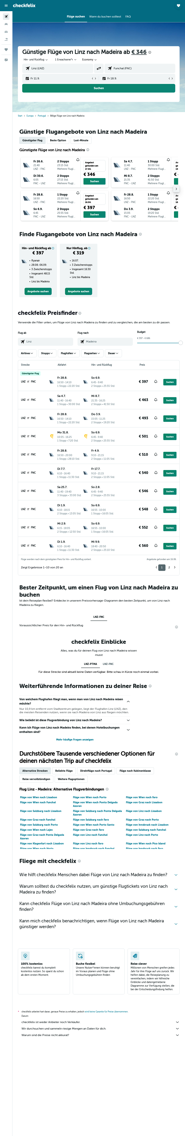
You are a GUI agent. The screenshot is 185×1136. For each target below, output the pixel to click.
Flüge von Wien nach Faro (142, 797)
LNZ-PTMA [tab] (90, 664)
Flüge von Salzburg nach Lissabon (40, 811)
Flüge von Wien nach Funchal (38, 802)
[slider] (180, 343)
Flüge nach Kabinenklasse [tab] (135, 770)
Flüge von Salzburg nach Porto (39, 824)
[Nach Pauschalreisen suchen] (6, 39)
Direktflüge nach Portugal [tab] (96, 770)
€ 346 (139, 52)
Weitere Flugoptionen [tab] (71, 779)
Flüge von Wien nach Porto (89, 797)
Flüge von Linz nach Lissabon (144, 811)
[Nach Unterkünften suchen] (6, 24)
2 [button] (169, 567)
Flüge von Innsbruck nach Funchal (93, 848)
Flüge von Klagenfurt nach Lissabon (42, 843)
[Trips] (6, 49)
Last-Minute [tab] (81, 140)
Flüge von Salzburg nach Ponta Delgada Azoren (97, 813)
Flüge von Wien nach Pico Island (145, 843)
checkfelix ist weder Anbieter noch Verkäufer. (100, 1022)
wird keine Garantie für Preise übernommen (106, 1011)
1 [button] (162, 567)
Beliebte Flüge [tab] (64, 770)
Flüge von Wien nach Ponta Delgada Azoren (95, 804)
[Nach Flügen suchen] (6, 16)
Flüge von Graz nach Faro (88, 829)
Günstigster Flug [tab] (32, 140)
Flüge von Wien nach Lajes (36, 829)
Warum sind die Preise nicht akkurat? (100, 1035)
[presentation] (149, 52)
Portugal (42, 116)
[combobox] (89, 60)
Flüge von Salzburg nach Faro (91, 819)
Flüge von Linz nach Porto (142, 834)
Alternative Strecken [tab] (35, 770)
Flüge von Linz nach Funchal (90, 834)
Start (20, 116)
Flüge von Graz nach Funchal (37, 819)
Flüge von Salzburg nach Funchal (146, 829)
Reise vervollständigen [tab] (36, 779)
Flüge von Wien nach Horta (36, 848)
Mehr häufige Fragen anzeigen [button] (75, 739)
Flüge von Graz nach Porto (142, 819)
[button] (6, 6)
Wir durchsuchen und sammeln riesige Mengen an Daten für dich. (100, 1028)
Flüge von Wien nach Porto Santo (93, 824)
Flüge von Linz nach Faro (88, 843)
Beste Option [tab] (58, 140)
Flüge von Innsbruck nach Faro (144, 848)
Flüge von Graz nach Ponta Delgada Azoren (42, 836)
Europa (30, 116)
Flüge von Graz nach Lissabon (144, 802)
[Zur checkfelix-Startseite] (24, 5)
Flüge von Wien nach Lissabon (38, 797)
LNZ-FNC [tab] (98, 616)
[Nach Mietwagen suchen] (6, 31)
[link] (38, 291)
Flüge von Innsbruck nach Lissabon (147, 824)
